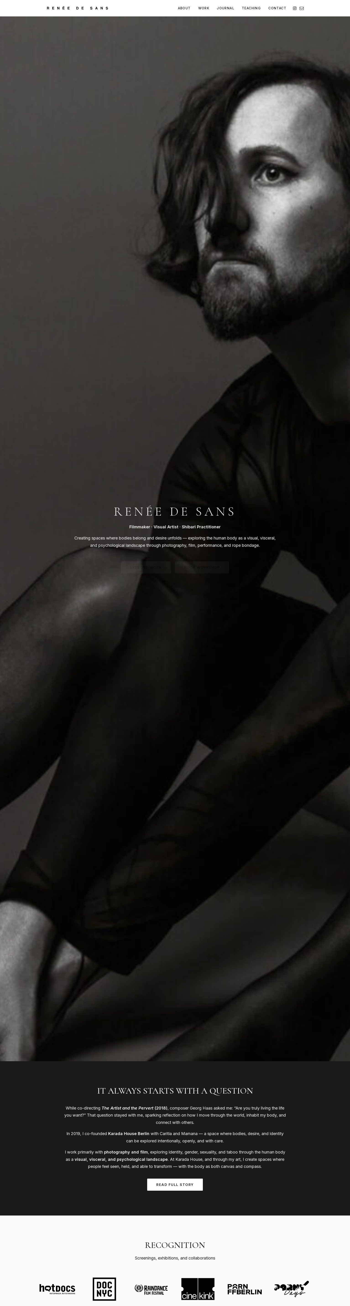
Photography (157, 1234)
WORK (203, 8)
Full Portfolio (156, 1228)
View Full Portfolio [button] (175, 609)
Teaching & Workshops (220, 1241)
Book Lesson (157, 1050)
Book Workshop (73, 1050)
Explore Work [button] (146, 110)
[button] (295, 8)
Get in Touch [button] (175, 1172)
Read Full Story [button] (175, 271)
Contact (265, 1250)
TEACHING (251, 8)
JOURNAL (225, 8)
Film (150, 1241)
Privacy (105, 1278)
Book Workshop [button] (202, 110)
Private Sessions (215, 1248)
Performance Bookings (220, 1234)
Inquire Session (247, 1057)
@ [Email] (64, 1258)
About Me (266, 1228)
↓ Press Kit (267, 1243)
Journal (264, 1234)
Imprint (90, 1278)
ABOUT (184, 8)
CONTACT (277, 8)
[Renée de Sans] (77, 8)
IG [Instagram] (51, 1258)
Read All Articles (175, 847)
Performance (157, 1248)
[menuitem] (184, 8)
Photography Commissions (223, 1228)
